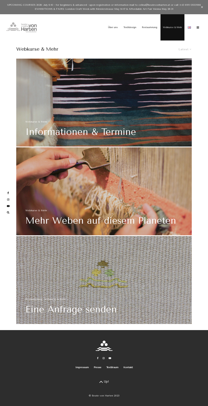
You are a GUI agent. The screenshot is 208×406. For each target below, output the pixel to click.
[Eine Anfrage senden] (104, 281)
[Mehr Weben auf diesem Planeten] (104, 192)
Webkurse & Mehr (172, 27)
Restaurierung (149, 27)
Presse (97, 367)
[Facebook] (98, 358)
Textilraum (112, 367)
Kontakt (128, 367)
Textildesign (130, 27)
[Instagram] (104, 358)
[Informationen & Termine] (104, 103)
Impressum (82, 367)
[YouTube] (110, 358)
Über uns (113, 27)
